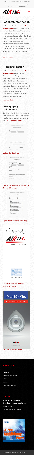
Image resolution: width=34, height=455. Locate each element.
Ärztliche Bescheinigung (11, 153)
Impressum (13, 4)
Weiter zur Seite (8, 58)
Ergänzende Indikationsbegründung (15, 221)
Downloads (26, 1)
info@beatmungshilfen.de (16, 403)
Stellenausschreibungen (16, 1)
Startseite (6, 1)
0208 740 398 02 (22, 6)
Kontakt (7, 4)
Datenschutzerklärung (23, 4)
